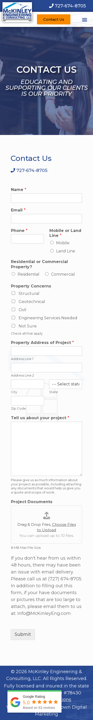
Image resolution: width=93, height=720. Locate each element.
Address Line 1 (22, 359)
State (53, 392)
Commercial (63, 274)
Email (18, 210)
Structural (29, 293)
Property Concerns (31, 286)
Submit (23, 634)
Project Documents (31, 501)
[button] (85, 19)
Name (18, 189)
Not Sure (28, 326)
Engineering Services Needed (48, 318)
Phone (19, 230)
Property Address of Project (42, 342)
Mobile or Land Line (65, 233)
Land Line (65, 251)
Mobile (62, 243)
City (14, 392)
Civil (22, 309)
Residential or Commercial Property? (39, 264)
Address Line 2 (22, 375)
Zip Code (18, 408)
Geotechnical (32, 301)
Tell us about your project (40, 418)
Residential (28, 274)
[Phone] (27, 239)
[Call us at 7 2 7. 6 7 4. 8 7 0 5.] (67, 6)
